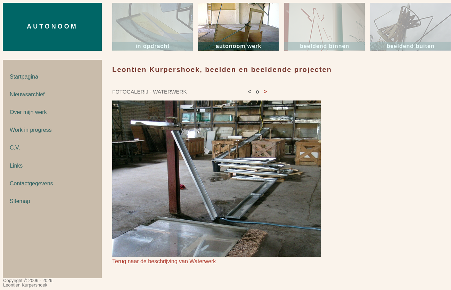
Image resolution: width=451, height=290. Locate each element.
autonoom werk (238, 46)
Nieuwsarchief (27, 94)
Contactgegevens (31, 183)
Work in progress (31, 130)
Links (16, 166)
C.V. (15, 148)
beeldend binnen (324, 46)
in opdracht (153, 46)
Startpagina (24, 77)
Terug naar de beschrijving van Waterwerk (164, 261)
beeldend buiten (411, 46)
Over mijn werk (28, 112)
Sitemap (20, 201)
